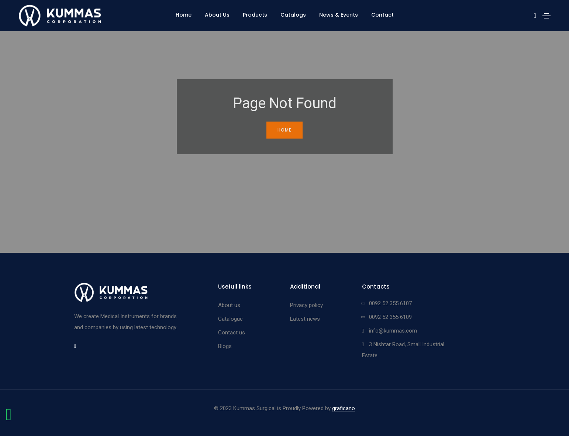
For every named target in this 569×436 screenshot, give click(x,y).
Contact (382, 14)
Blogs (225, 346)
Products (255, 14)
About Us (217, 14)
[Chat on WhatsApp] (8, 418)
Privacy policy (306, 305)
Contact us (231, 332)
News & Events (338, 14)
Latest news (305, 319)
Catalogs (293, 14)
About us (229, 305)
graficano (343, 408)
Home (184, 14)
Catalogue (230, 319)
